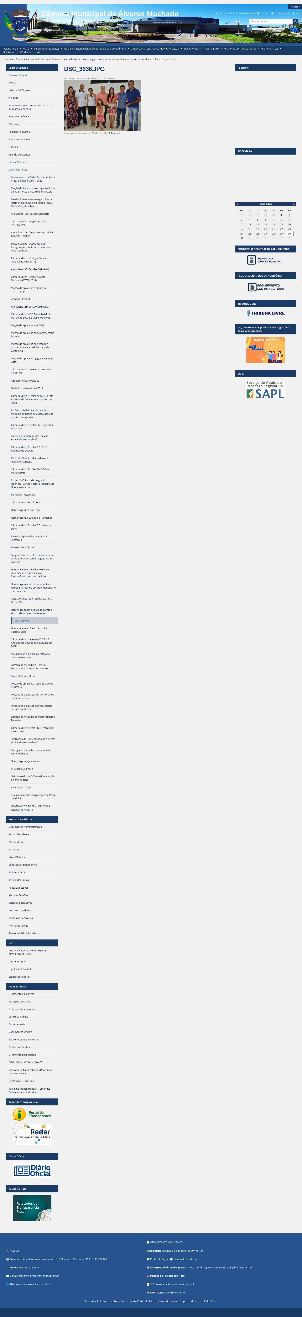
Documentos (191, 48)
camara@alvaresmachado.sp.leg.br (39, 1275)
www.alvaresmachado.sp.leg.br (33, 1284)
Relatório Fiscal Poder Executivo (21, 52)
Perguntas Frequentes (46, 48)
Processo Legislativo (20, 819)
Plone (213, 1301)
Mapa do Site (226, 13)
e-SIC (26, 48)
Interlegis (180, 1301)
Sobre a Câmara (50, 59)
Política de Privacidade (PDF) (167, 1275)
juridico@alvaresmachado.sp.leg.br (217, 1267)
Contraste (279, 13)
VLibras (294, 13)
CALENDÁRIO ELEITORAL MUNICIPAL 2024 (155, 48)
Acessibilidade (247, 13)
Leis (10, 943)
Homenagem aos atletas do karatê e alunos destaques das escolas (120, 59)
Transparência (17, 986)
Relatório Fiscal (269, 48)
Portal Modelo (145, 1301)
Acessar (295, 6)
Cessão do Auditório (185, 1259)
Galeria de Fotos (71, 59)
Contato (264, 13)
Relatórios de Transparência (240, 48)
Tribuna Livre (211, 48)
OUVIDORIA (157, 1292)
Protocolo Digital (159, 1259)
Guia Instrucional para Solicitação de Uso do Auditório (95, 48)
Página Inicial (10, 48)
